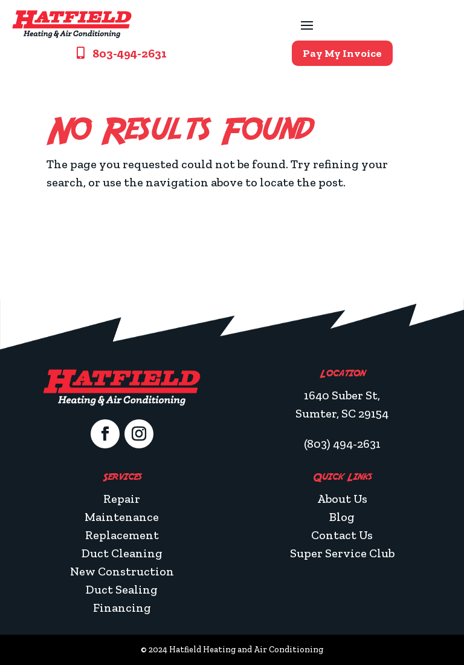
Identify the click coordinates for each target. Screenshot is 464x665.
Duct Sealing (122, 589)
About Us (342, 498)
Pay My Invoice (342, 53)
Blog (342, 516)
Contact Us (342, 535)
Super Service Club (342, 553)
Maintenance (122, 516)
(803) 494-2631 (342, 443)
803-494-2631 (129, 53)
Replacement (122, 535)
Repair (121, 498)
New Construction (122, 571)
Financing (122, 607)
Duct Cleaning (122, 553)
